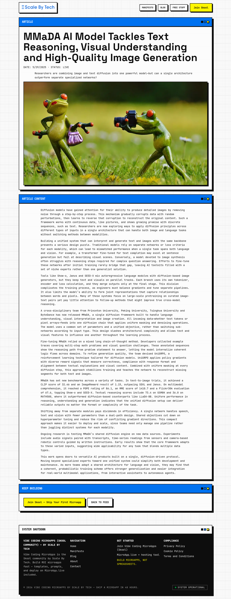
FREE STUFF (179, 7)
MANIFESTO (147, 7)
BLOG (162, 7)
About (74, 561)
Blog (73, 556)
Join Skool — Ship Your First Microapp (54, 502)
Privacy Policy (174, 546)
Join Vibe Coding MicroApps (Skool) (136, 547)
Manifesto (77, 551)
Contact (75, 566)
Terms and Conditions (179, 556)
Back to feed (100, 502)
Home (73, 546)
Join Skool (201, 7)
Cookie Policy (173, 551)
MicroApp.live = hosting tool (138, 554)
